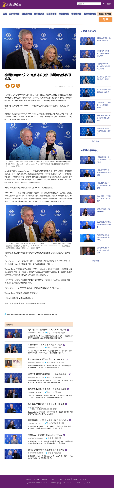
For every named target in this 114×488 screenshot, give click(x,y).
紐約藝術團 (14, 14)
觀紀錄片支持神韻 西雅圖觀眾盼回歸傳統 (46, 404)
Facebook (7, 86)
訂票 (106, 19)
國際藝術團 (27, 14)
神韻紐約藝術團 (52, 423)
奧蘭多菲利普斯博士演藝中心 (27, 314)
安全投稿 (59, 479)
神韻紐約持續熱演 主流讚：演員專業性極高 (47, 389)
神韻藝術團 (14, 314)
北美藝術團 (64, 14)
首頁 (5, 14)
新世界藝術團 (105, 14)
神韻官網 (22, 298)
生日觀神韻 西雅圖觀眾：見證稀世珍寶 (45, 345)
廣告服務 (67, 479)
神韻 (50, 95)
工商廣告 (75, 479)
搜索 (109, 4)
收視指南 (36, 479)
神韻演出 (24, 275)
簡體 (18, 86)
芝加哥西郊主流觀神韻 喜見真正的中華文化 (47, 330)
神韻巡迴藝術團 (52, 362)
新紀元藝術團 (90, 14)
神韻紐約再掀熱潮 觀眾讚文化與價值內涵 (46, 450)
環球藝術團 (76, 14)
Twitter (13, 86)
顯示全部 (95, 141)
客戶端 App (83, 479)
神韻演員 (45, 253)
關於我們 (29, 479)
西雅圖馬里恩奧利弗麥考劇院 (47, 409)
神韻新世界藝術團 (59, 333)
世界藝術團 (39, 14)
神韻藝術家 (32, 280)
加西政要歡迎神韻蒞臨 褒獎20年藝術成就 (46, 359)
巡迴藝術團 (51, 14)
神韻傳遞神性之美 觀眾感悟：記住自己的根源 (48, 420)
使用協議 (51, 479)
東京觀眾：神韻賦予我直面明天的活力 (45, 435)
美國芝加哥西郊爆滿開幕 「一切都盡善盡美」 (48, 374)
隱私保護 (44, 479)
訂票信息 (29, 298)
